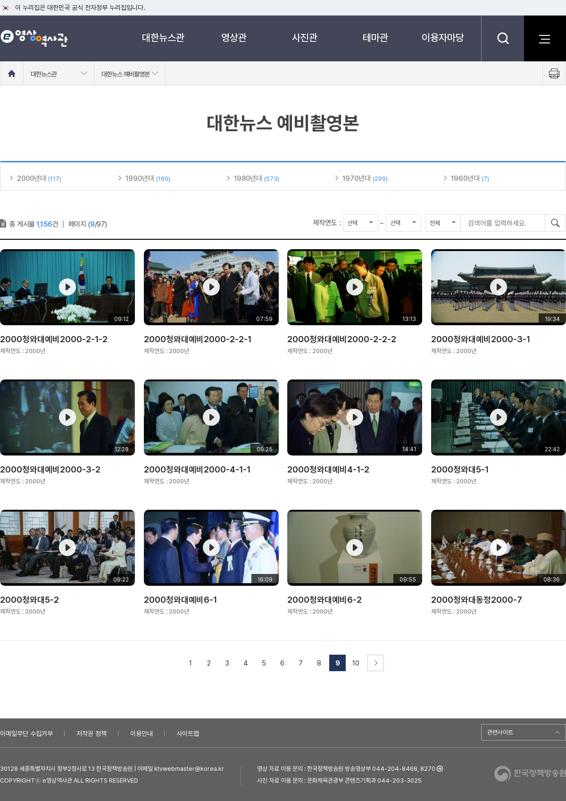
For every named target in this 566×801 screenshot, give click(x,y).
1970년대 (356, 178)
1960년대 (465, 178)
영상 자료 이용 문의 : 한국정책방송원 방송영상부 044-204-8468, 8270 (346, 768)
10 (355, 663)
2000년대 (31, 178)
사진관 (304, 37)
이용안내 (141, 733)
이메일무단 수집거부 (26, 733)
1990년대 (139, 178)
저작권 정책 (91, 733)
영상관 (234, 37)
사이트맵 (187, 733)
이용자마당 (443, 37)
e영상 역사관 (33, 38)
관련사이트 (500, 732)
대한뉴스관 (163, 37)
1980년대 (248, 178)
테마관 (375, 37)
